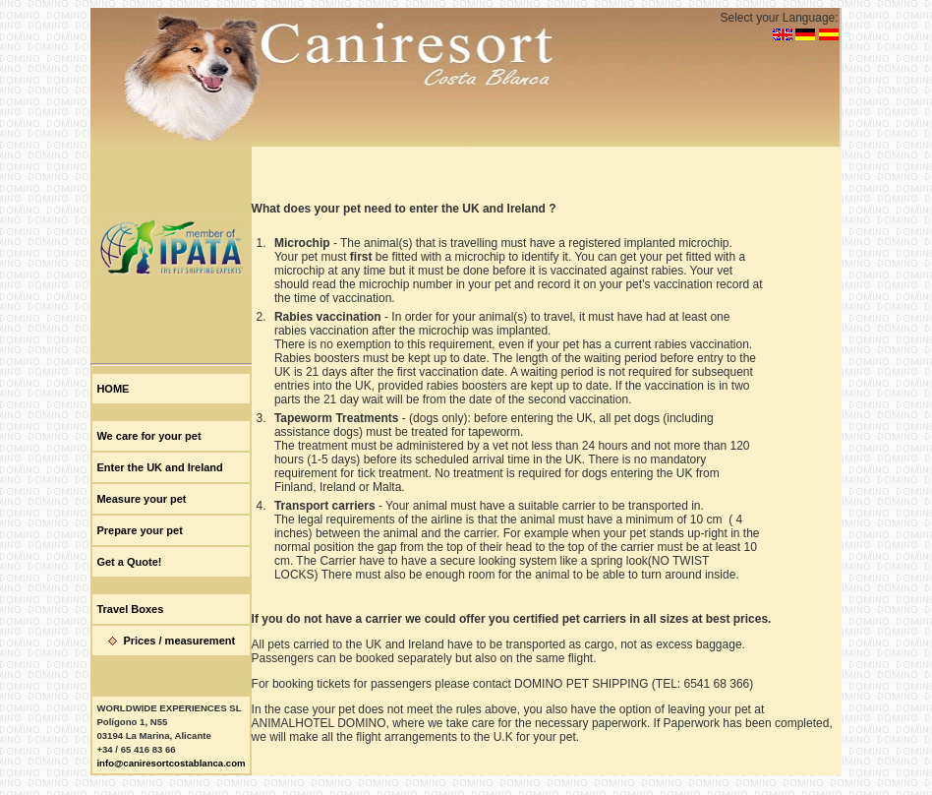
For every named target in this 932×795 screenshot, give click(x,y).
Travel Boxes (129, 609)
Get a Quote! (128, 562)
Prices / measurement (179, 640)
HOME (112, 389)
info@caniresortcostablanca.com (170, 763)
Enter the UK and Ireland (159, 467)
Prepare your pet (139, 530)
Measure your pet (141, 499)
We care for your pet (148, 436)
